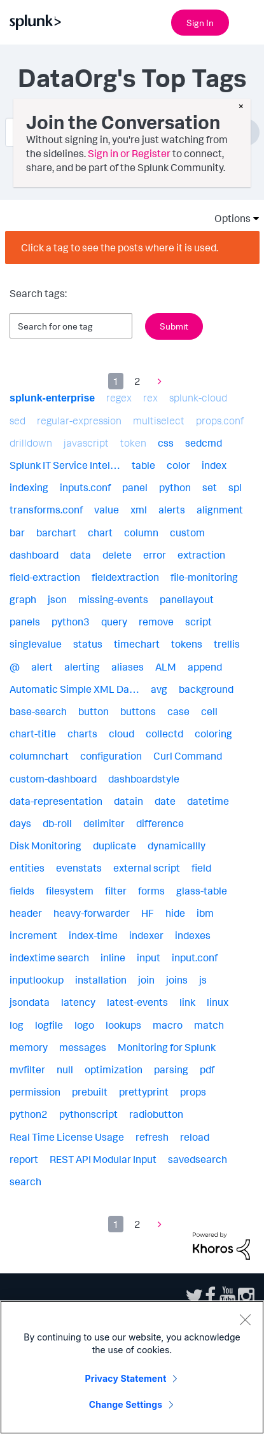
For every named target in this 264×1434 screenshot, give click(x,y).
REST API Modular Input (103, 1159)
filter (116, 890)
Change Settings (125, 1404)
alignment (220, 509)
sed (17, 420)
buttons (138, 711)
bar (17, 532)
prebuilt (90, 1091)
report (24, 1159)
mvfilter (27, 1069)
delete (117, 554)
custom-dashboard (53, 778)
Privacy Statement (126, 1378)
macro (168, 1025)
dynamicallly (176, 845)
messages (82, 1047)
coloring (213, 733)
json (57, 599)
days (20, 823)
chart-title (33, 733)
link (187, 1002)
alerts (171, 509)
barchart (56, 532)
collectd (164, 733)
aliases (127, 666)
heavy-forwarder (91, 913)
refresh (152, 1137)
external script (146, 867)
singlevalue (36, 643)
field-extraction (45, 577)
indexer (146, 935)
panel (135, 487)
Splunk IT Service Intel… (65, 465)
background (206, 689)
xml (138, 509)
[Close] (245, 1319)
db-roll (57, 823)
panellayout (187, 599)
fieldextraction (125, 577)
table (143, 465)
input (148, 957)
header (26, 913)
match (209, 1025)
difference (160, 823)
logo (84, 1025)
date (165, 801)
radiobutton (156, 1114)
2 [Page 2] (137, 381)
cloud (121, 733)
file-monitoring (204, 577)
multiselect (158, 420)
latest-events (137, 1002)
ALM (165, 666)
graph (23, 599)
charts (82, 733)
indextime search (49, 957)
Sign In (200, 22)
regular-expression (79, 420)
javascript (86, 442)
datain (128, 801)
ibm (205, 913)
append (205, 666)
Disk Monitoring (45, 845)
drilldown (31, 442)
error (154, 554)
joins (177, 979)
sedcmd (203, 442)
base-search (38, 711)
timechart (137, 643)
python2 (29, 1114)
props (193, 1091)
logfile (49, 1025)
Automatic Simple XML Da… (74, 689)
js (203, 979)
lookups (123, 1025)
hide (175, 913)
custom (187, 532)
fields (22, 890)
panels (25, 621)
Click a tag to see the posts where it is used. (119, 247)
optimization (113, 1069)
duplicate (114, 845)
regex (119, 397)
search (25, 1181)
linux (217, 1002)
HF (147, 913)
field (201, 867)
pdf (207, 1069)
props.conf (220, 420)
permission (35, 1091)
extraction (201, 554)
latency (78, 1002)
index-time (93, 935)
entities (27, 867)
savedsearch (197, 1159)
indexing (29, 487)
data (80, 554)
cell (209, 711)
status (87, 643)
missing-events (113, 599)
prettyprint (144, 1091)
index (214, 465)
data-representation (56, 801)
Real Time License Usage (67, 1137)
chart (100, 532)
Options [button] (228, 218)
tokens (186, 643)
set (209, 487)
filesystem (70, 890)
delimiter (104, 823)
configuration (111, 755)
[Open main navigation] (246, 21)
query (114, 621)
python (175, 487)
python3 (71, 621)
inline (113, 957)
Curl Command (187, 755)
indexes (193, 935)
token (133, 442)
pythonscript (88, 1114)
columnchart (39, 755)
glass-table (201, 890)
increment (33, 935)
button (93, 711)
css (166, 442)
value (106, 509)
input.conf (195, 957)
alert (42, 666)
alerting (82, 666)
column (141, 532)
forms (151, 890)
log (17, 1025)
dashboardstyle (143, 778)
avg (159, 689)
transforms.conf (46, 509)
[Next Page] (156, 381)
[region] (132, 1367)
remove (156, 621)
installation (101, 979)
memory (29, 1047)
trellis (227, 643)
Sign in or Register (129, 153)
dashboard (34, 554)
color (178, 465)
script (198, 621)
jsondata (30, 1002)
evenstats (79, 867)
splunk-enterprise (52, 398)
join (146, 979)
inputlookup (37, 979)
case (178, 711)
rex (150, 397)
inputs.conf (85, 487)
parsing (171, 1069)
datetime (208, 801)
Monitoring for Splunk (167, 1047)
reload (194, 1137)
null (65, 1069)
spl (235, 487)
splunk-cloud (198, 397)
